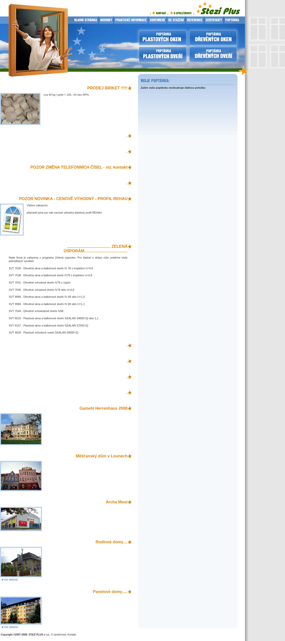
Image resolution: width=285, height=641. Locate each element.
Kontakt (72, 634)
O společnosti (58, 634)
